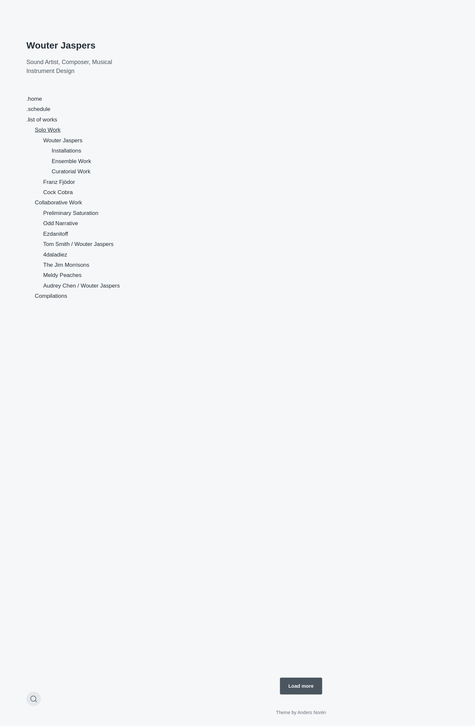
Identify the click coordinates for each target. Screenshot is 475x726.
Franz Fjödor (59, 182)
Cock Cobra (58, 192)
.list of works (41, 120)
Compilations (51, 296)
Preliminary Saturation (70, 213)
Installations (66, 151)
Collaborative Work (58, 202)
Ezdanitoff (55, 234)
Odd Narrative (60, 223)
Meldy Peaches (62, 275)
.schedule (38, 109)
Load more (301, 686)
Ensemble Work (71, 161)
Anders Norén (312, 712)
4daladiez (55, 255)
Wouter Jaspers (61, 45)
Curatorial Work (71, 171)
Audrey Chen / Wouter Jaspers (81, 286)
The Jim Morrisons (66, 265)
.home (34, 99)
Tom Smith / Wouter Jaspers (78, 244)
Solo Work (48, 130)
